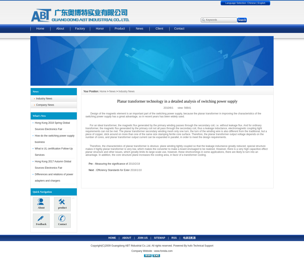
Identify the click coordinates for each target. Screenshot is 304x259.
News (139, 28)
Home (40, 28)
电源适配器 (189, 237)
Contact (179, 28)
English (261, 3)
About (60, 28)
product (62, 203)
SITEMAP (159, 237)
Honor (100, 28)
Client (159, 28)
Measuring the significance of (112, 163)
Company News (45, 104)
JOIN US (142, 237)
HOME (112, 237)
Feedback (41, 220)
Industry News (44, 98)
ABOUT (126, 237)
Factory (80, 28)
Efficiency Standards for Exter (113, 170)
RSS (174, 237)
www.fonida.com (163, 251)
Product (120, 28)
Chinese (251, 3)
